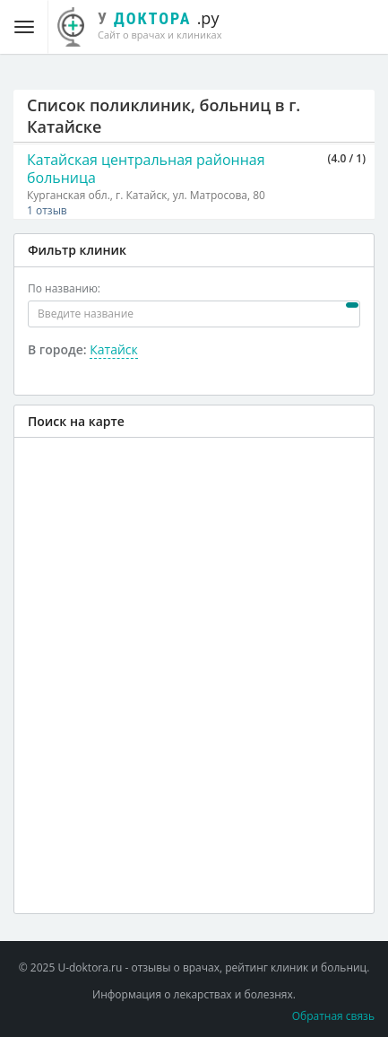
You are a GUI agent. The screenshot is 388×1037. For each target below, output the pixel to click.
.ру (149, 24)
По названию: (64, 288)
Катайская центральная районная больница (146, 168)
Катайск (114, 349)
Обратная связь (333, 1016)
